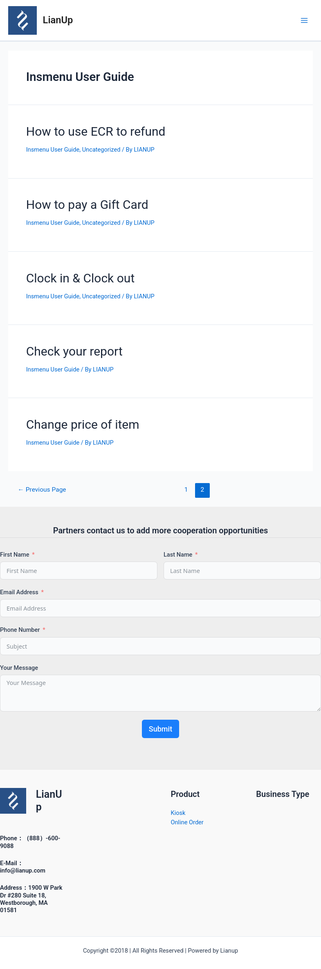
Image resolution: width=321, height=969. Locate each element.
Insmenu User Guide (52, 149)
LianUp (58, 20)
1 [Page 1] (186, 489)
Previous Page (42, 489)
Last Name (178, 554)
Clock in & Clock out (80, 278)
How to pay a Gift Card (87, 204)
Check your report (74, 351)
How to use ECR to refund (96, 131)
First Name (14, 554)
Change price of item (82, 424)
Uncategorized (101, 149)
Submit (160, 729)
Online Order (187, 822)
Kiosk (178, 813)
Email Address (19, 592)
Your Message (19, 667)
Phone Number (20, 629)
